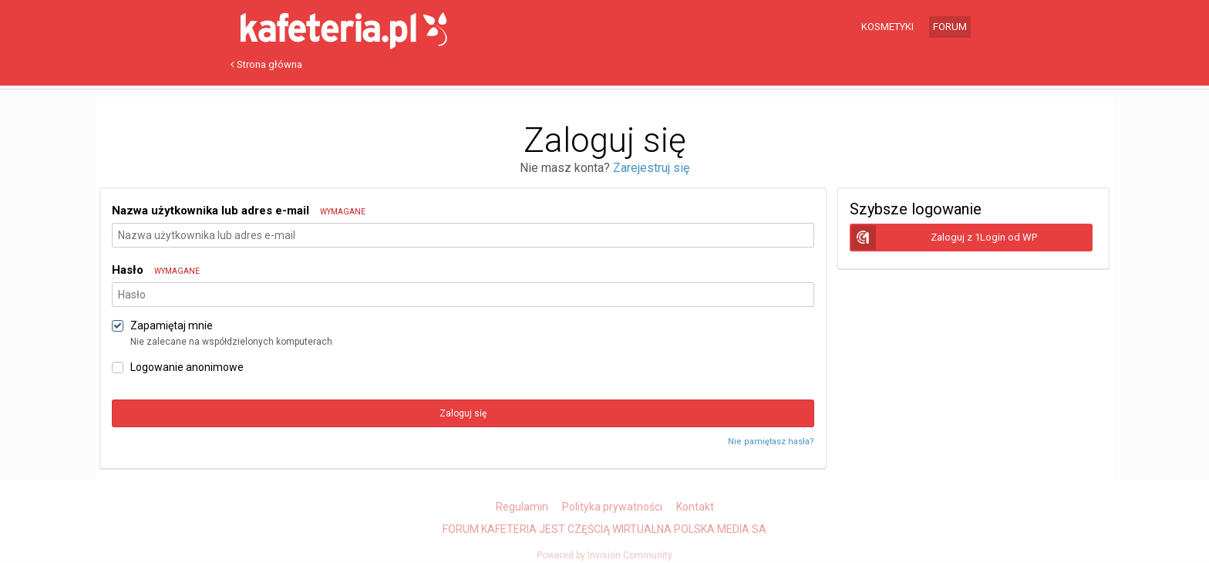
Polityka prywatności (612, 507)
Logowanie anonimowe (187, 367)
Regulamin (522, 507)
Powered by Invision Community (604, 555)
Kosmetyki (887, 26)
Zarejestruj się (651, 167)
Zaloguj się (463, 413)
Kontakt (695, 507)
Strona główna (266, 64)
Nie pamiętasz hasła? (771, 442)
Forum (950, 26)
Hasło (156, 270)
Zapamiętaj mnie (171, 325)
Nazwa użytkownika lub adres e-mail (238, 210)
